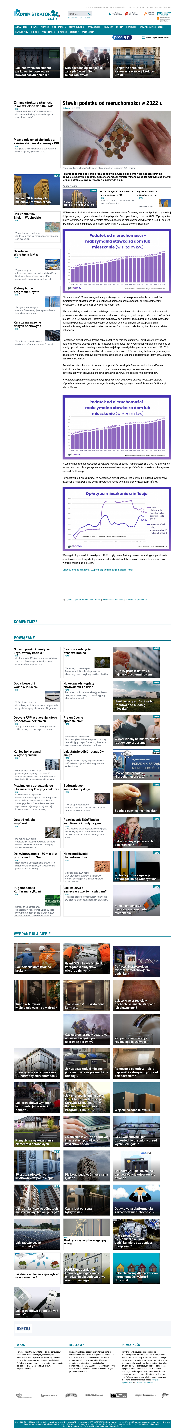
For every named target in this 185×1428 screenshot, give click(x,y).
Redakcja (158, 7)
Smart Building (76, 27)
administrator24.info (37, 14)
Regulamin (131, 7)
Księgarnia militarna (166, 1395)
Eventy (119, 27)
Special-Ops (71, 1395)
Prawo (34, 27)
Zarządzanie (94, 27)
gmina (70, 599)
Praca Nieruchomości (122, 37)
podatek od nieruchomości (87, 599)
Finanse (45, 27)
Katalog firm (21, 32)
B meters (62, 32)
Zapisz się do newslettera (158, 37)
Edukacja (108, 27)
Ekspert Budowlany (24, 1395)
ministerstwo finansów (113, 599)
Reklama (167, 7)
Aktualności (21, 27)
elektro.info (49, 1395)
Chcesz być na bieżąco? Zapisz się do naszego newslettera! (98, 569)
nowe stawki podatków (136, 599)
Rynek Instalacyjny (119, 1395)
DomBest (74, 32)
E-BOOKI (35, 32)
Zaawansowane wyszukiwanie (79, 18)
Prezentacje (48, 32)
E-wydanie (131, 27)
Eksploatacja (59, 27)
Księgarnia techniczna (145, 1395)
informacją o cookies (146, 1383)
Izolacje (93, 1395)
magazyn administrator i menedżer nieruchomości (105, 7)
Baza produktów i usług (152, 27)
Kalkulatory (88, 32)
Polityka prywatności (145, 7)
